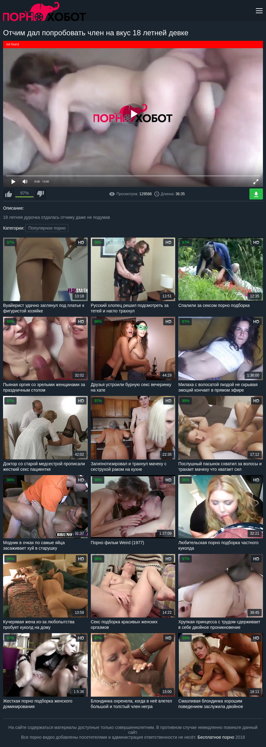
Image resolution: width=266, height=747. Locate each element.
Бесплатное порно (216, 737)
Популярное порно (47, 228)
